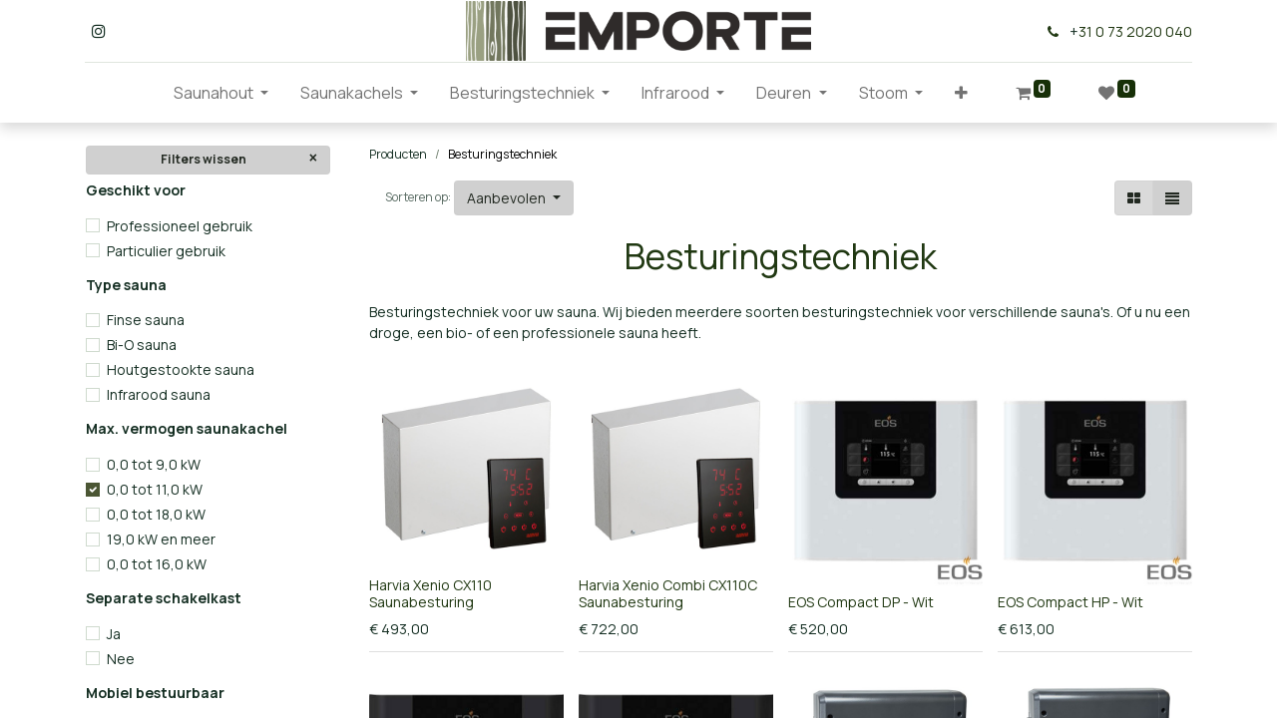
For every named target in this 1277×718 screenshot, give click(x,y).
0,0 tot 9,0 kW (154, 464)
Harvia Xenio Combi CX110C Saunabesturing (668, 593)
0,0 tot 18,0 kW (156, 514)
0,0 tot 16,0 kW (157, 563)
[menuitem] (142, 93)
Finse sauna (146, 319)
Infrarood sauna (159, 394)
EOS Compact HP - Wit (1070, 601)
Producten (398, 154)
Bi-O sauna (142, 344)
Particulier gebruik (166, 250)
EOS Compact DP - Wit (861, 601)
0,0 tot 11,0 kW (155, 489)
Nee (121, 658)
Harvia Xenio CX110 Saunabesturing (430, 593)
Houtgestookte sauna (180, 369)
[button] (961, 93)
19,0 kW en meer (161, 539)
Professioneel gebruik (179, 225)
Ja (114, 633)
